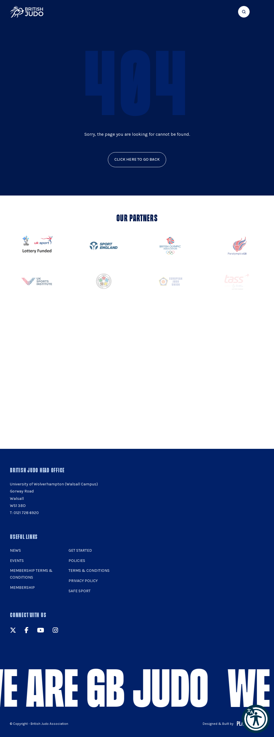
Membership (22, 587)
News (15, 550)
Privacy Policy (83, 580)
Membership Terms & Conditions (31, 574)
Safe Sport (79, 591)
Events (17, 560)
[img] (26, 12)
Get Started (80, 550)
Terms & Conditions (89, 570)
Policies (76, 560)
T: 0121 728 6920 (24, 512)
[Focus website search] (244, 12)
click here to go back (137, 159)
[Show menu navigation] (260, 12)
